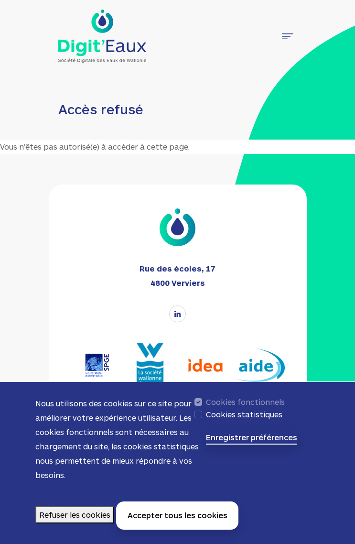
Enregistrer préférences (251, 441)
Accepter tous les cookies (177, 519)
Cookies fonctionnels (245, 406)
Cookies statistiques (244, 419)
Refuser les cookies (74, 519)
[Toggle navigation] (287, 36)
